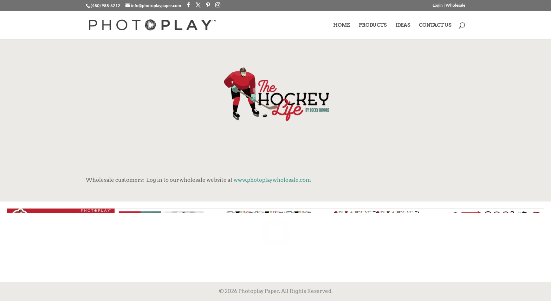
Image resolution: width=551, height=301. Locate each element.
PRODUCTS (373, 25)
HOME (341, 25)
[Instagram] (217, 5)
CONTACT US (435, 25)
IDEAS (402, 25)
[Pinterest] (208, 5)
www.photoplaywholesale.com (272, 180)
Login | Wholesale (449, 5)
